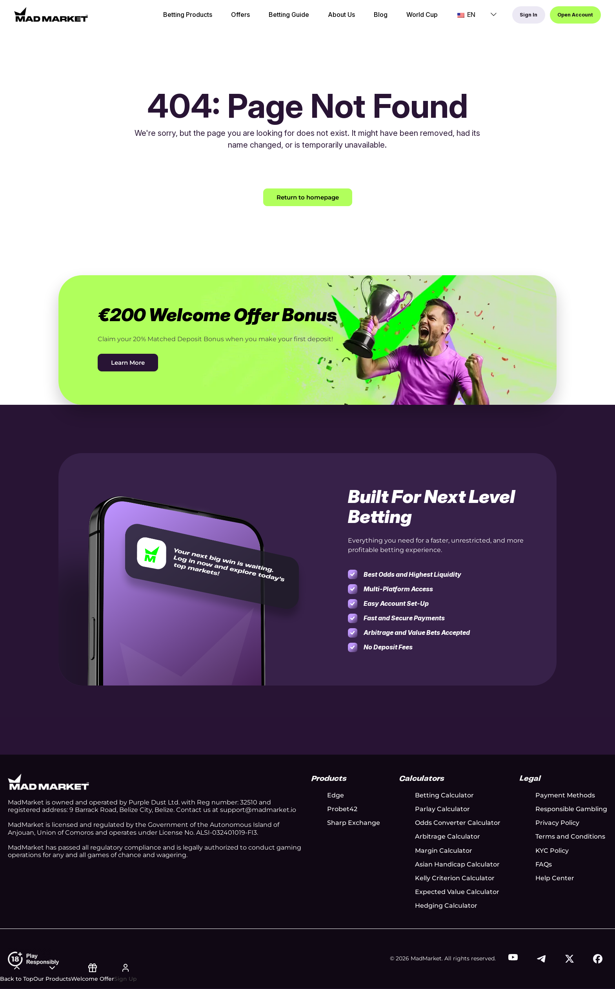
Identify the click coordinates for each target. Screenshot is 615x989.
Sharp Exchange (353, 823)
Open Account (565, 18)
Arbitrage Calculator (447, 837)
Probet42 (342, 810)
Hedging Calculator (446, 906)
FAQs (543, 865)
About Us (316, 18)
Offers (215, 18)
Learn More (129, 363)
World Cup (397, 18)
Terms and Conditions (570, 837)
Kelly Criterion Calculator (455, 879)
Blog (355, 18)
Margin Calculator (443, 851)
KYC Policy (552, 851)
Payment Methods (565, 796)
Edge (335, 796)
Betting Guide (264, 18)
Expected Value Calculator (457, 892)
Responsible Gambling (571, 810)
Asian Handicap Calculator (457, 865)
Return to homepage (308, 197)
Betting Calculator (444, 796)
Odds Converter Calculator (457, 823)
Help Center (554, 879)
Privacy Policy (557, 823)
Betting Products (162, 18)
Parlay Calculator (442, 810)
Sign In (501, 18)
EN (437, 18)
